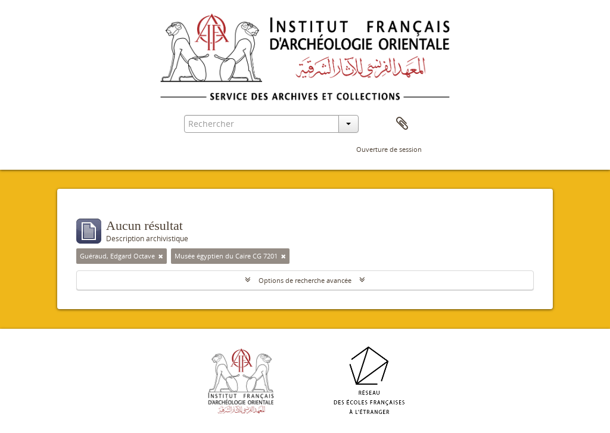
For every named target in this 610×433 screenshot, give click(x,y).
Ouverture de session (389, 149)
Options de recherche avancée (305, 280)
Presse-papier (402, 124)
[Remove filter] (160, 256)
